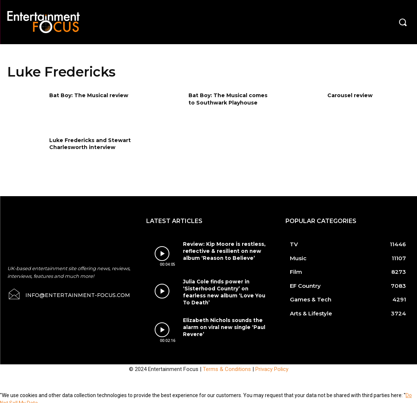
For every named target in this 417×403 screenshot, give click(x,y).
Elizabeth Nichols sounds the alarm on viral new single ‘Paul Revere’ (223, 322)
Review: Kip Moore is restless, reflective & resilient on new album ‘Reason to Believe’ (221, 250)
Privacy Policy (271, 365)
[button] (403, 22)
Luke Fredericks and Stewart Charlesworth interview (90, 144)
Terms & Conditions (227, 365)
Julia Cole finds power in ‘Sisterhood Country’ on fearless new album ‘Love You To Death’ (225, 287)
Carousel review (350, 95)
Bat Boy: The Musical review (88, 95)
